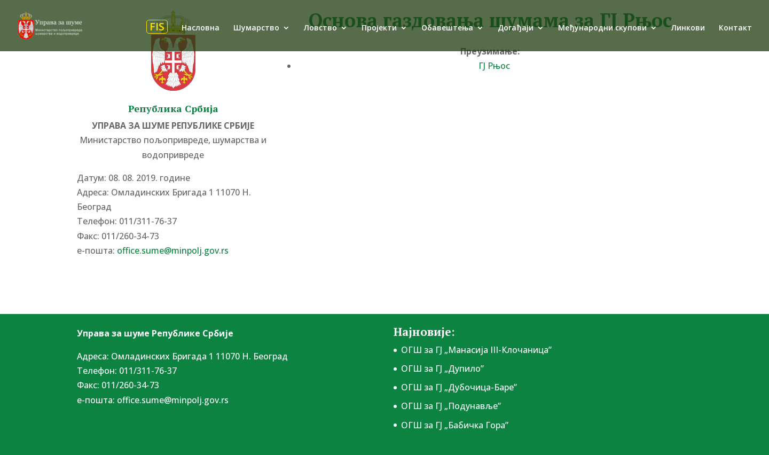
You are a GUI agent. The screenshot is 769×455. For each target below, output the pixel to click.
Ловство (320, 28)
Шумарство (256, 28)
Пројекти (379, 28)
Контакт (735, 28)
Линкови (688, 28)
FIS (157, 27)
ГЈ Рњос (494, 66)
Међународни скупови (602, 28)
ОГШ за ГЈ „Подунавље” (451, 406)
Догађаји (515, 28)
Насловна (200, 28)
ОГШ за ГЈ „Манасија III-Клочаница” (476, 350)
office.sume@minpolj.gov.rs (173, 250)
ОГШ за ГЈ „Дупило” (442, 368)
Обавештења (447, 28)
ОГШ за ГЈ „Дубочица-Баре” (459, 387)
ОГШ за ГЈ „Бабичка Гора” (454, 425)
